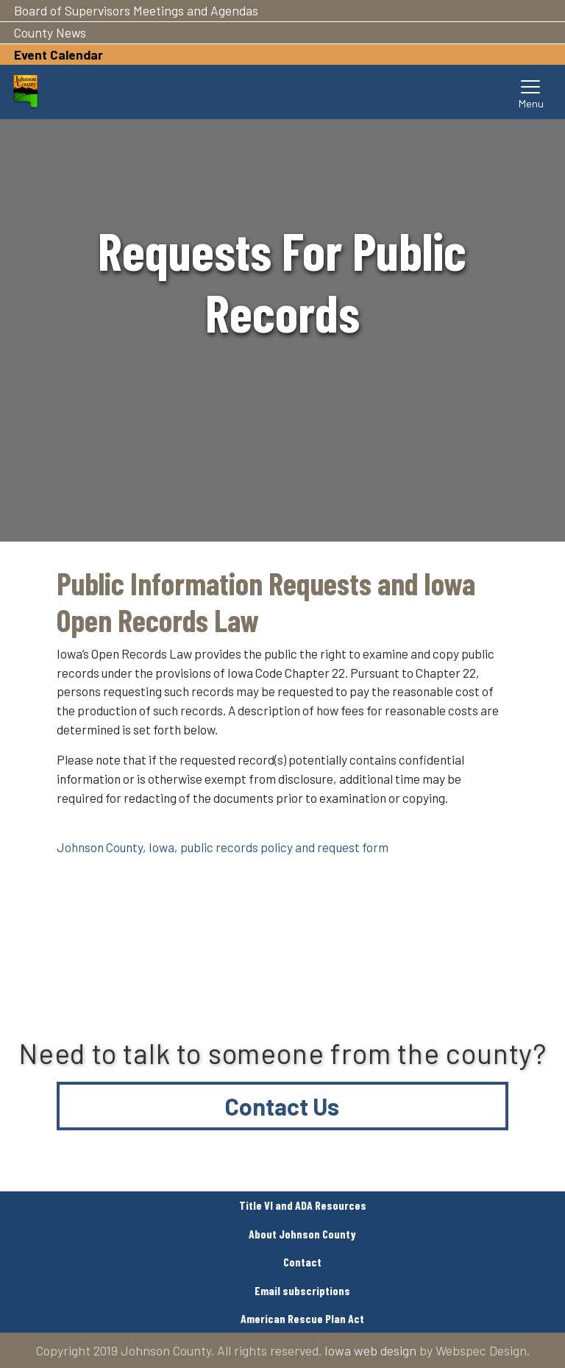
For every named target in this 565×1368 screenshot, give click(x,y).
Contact (302, 1262)
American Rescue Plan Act (302, 1318)
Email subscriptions (302, 1290)
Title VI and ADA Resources (302, 1205)
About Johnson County (302, 1234)
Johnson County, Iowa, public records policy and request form (222, 847)
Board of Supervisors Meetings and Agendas (136, 10)
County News (50, 32)
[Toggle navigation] (531, 92)
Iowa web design (370, 1350)
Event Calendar (58, 54)
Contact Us (282, 1106)
